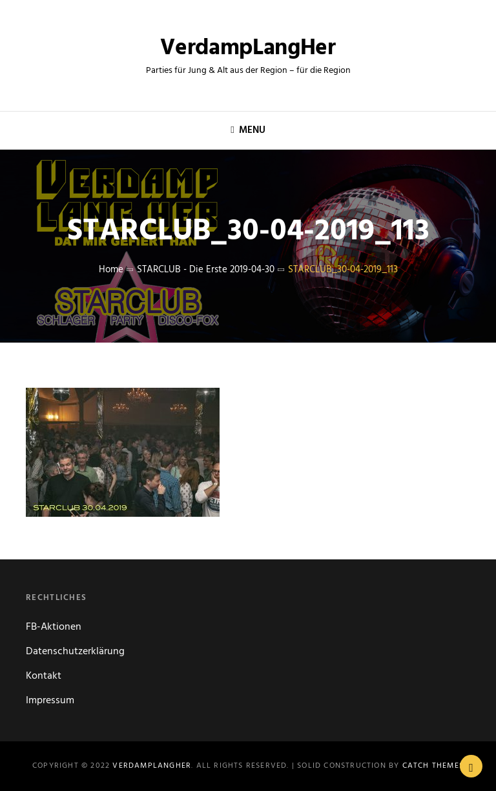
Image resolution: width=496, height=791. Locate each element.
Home (111, 270)
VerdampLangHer (247, 48)
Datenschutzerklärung (75, 651)
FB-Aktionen (53, 627)
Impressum (50, 700)
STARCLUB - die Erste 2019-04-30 (205, 270)
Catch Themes (433, 765)
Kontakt (43, 676)
